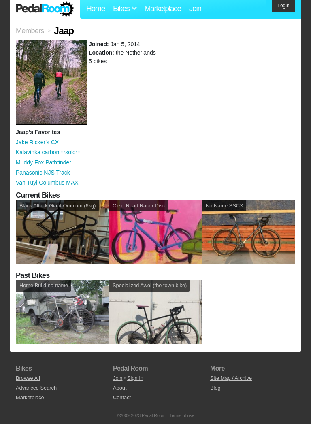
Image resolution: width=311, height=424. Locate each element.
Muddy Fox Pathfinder (43, 162)
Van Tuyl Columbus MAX (47, 182)
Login (283, 6)
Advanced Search (36, 388)
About (119, 388)
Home (95, 8)
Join (195, 8)
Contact (122, 397)
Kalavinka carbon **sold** (48, 152)
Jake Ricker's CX (37, 142)
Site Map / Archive (231, 378)
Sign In (135, 378)
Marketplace (162, 8)
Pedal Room (45, 9)
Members (30, 31)
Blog (215, 388)
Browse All (28, 378)
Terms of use (182, 415)
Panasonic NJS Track (43, 172)
